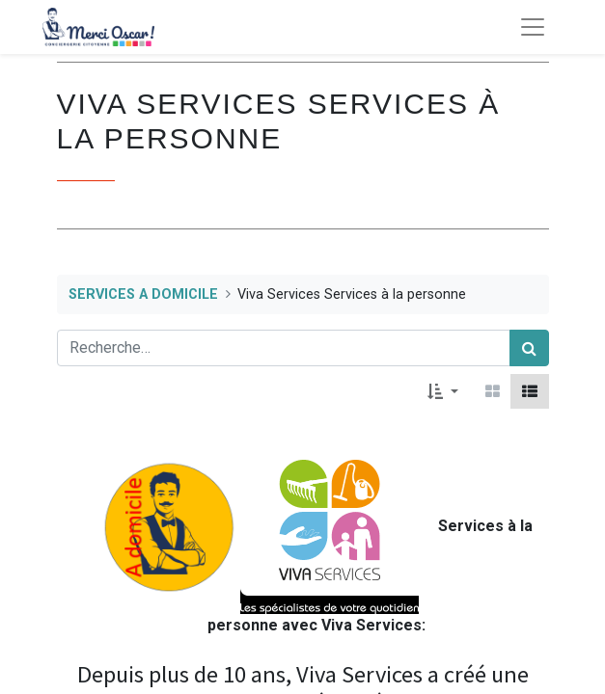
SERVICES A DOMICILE (143, 294)
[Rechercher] (529, 348)
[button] (442, 391)
